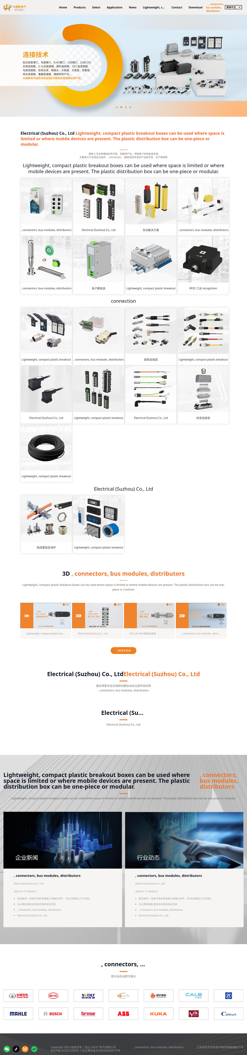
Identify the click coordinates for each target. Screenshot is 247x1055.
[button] (117, 107)
